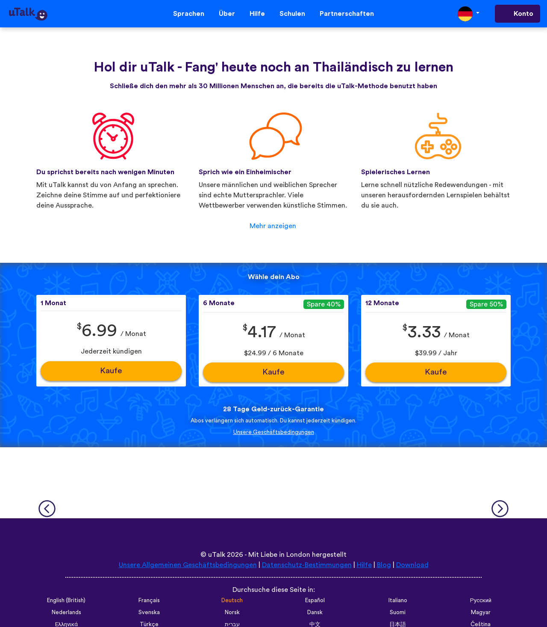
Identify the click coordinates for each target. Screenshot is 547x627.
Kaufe (111, 371)
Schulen (292, 13)
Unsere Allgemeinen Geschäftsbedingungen (188, 565)
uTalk (216, 554)
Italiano (397, 600)
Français (149, 600)
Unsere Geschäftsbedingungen (273, 432)
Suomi (398, 612)
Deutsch (232, 600)
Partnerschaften (347, 13)
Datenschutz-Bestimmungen (307, 565)
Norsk (232, 612)
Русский (480, 600)
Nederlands (66, 612)
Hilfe (257, 13)
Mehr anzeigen (273, 226)
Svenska (149, 612)
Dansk (315, 612)
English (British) (66, 600)
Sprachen (188, 13)
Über (227, 13)
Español (315, 600)
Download (412, 565)
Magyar (481, 612)
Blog (384, 565)
